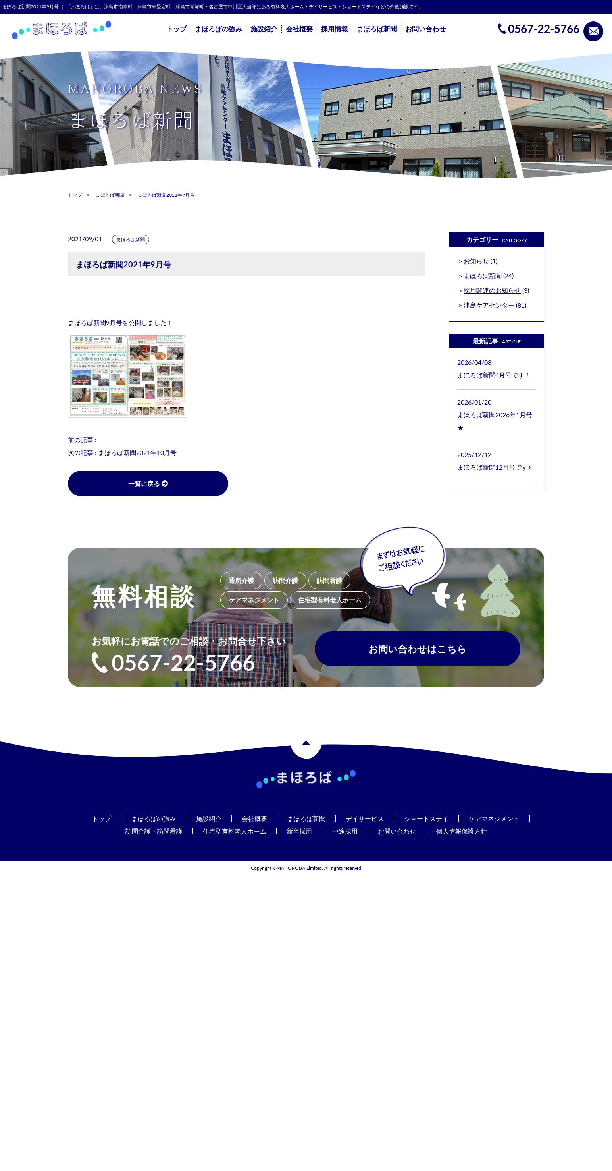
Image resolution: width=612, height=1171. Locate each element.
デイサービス (365, 818)
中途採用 (345, 831)
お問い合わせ (425, 29)
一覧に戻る (147, 483)
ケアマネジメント (494, 818)
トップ (176, 29)
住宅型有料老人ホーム (234, 831)
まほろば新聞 (376, 29)
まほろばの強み (218, 29)
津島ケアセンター (489, 305)
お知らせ (476, 261)
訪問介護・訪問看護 (154, 831)
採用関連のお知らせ (492, 290)
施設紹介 (263, 29)
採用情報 (334, 29)
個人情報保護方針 (461, 831)
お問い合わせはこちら (417, 648)
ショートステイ (426, 818)
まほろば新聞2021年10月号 (137, 452)
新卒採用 (299, 831)
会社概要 (299, 29)
